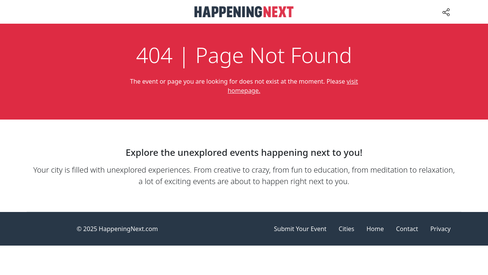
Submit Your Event (300, 229)
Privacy (440, 229)
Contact (407, 229)
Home (375, 229)
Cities (346, 229)
